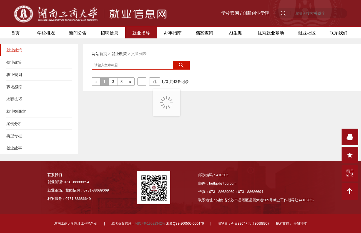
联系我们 (338, 33)
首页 (15, 33)
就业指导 (141, 33)
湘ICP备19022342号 (150, 223)
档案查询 (204, 33)
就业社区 (307, 33)
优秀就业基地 (270, 33)
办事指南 (173, 33)
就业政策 (119, 53)
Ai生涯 (235, 33)
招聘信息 (109, 33)
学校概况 (46, 33)
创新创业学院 (256, 13)
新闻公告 (78, 33)
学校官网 (230, 13)
